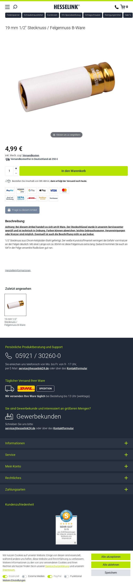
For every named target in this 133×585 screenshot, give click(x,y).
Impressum (9, 569)
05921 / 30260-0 (38, 356)
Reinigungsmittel (113, 15)
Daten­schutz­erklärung (57, 566)
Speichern (111, 572)
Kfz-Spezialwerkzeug (71, 15)
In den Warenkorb (94, 170)
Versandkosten (31, 155)
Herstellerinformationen (18, 270)
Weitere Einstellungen (14, 580)
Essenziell (14, 576)
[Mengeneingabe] (9, 171)
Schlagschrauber (92, 15)
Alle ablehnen (111, 564)
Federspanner (13, 15)
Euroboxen (52, 15)
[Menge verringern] (16, 173)
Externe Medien (36, 576)
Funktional (76, 576)
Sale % (128, 15)
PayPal (57, 576)
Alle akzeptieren (111, 556)
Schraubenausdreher (33, 15)
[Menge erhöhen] (16, 168)
